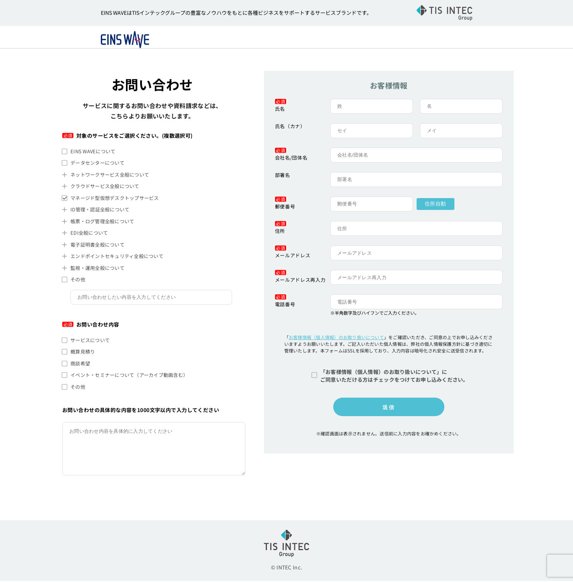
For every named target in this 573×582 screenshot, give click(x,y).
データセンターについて (97, 163)
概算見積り (82, 352)
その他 (77, 280)
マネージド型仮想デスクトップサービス (114, 199)
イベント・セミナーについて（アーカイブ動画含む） (129, 375)
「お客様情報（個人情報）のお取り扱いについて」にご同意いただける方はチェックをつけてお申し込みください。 (394, 376)
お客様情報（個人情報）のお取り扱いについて (336, 338)
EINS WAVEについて (92, 152)
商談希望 (80, 364)
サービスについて (90, 341)
